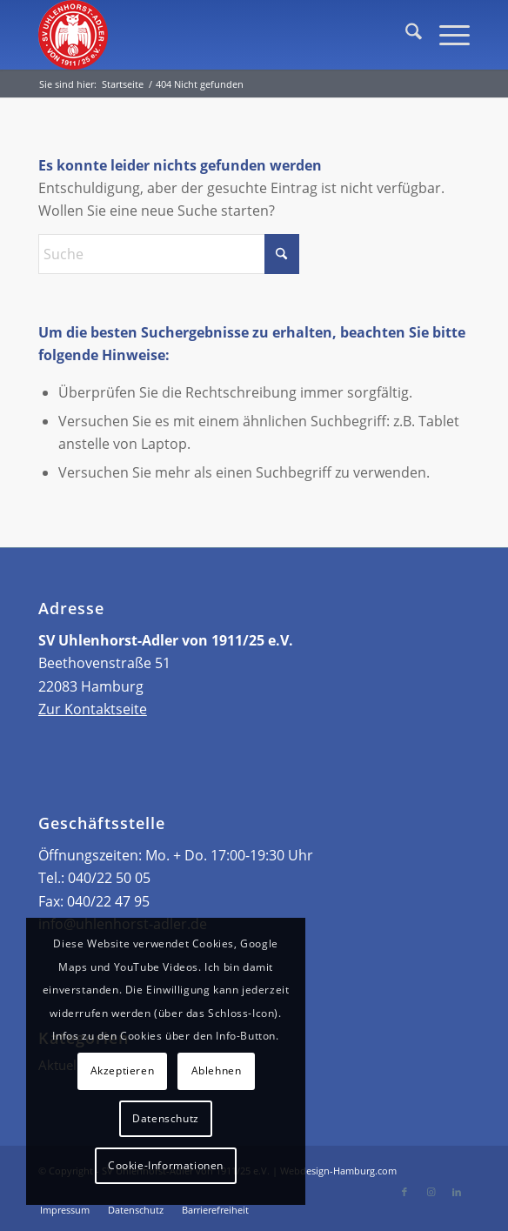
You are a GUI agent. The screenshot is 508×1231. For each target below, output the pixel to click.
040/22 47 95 (108, 901)
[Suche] (405, 35)
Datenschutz (165, 1118)
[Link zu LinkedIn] (457, 1192)
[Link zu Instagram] (431, 1192)
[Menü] (446, 35)
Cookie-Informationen (166, 1165)
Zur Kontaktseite (92, 709)
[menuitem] (405, 35)
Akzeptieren (122, 1070)
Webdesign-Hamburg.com (338, 1170)
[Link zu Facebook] (404, 1192)
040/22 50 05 (109, 877)
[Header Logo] (211, 35)
